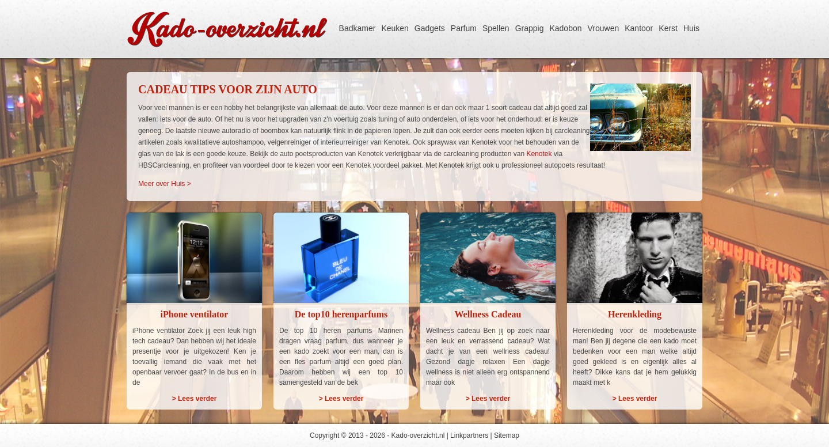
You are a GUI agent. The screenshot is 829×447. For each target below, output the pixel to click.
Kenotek (539, 154)
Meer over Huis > (164, 184)
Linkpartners (469, 435)
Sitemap (506, 435)
